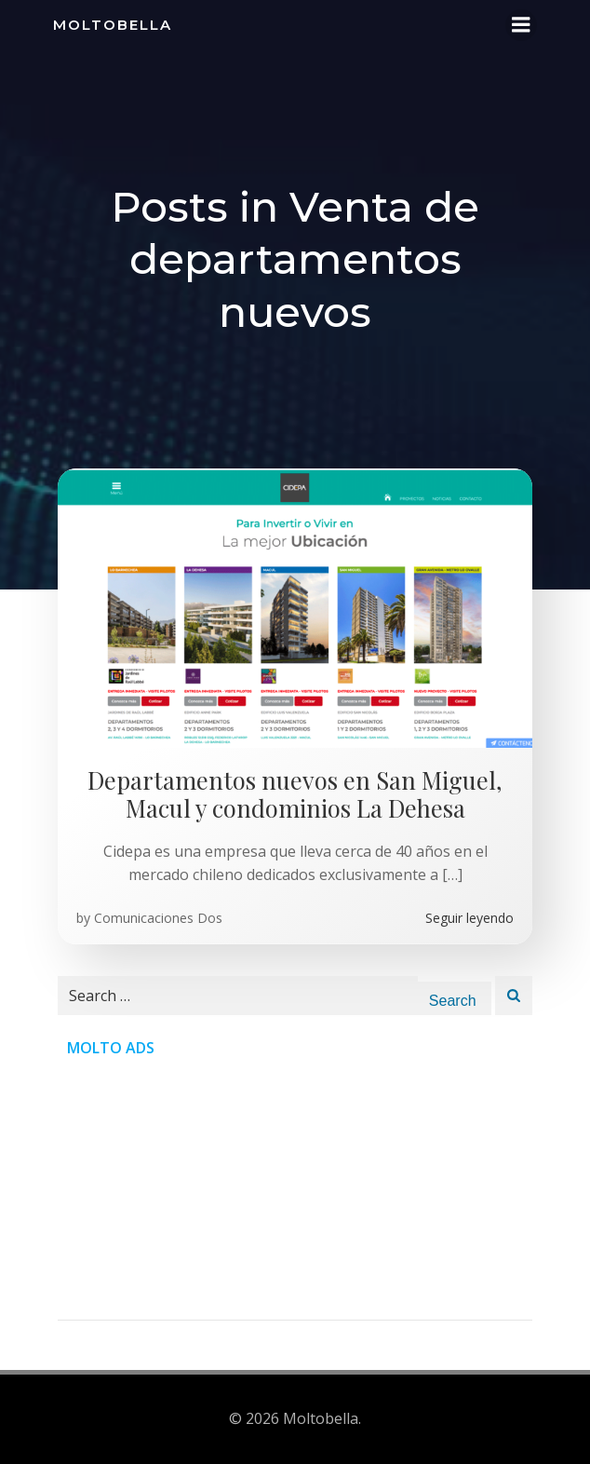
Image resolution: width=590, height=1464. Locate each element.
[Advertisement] (295, 1189)
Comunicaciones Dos (158, 918)
